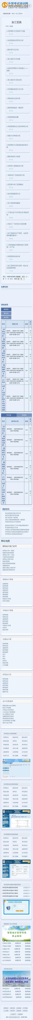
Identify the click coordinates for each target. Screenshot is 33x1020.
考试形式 (25, 741)
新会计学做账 (7, 708)
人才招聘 (5, 1011)
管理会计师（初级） (9, 551)
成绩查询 (5, 590)
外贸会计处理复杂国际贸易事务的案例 (17, 530)
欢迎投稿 (18, 1008)
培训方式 (6, 756)
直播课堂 (5, 584)
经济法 (5, 628)
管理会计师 (6, 955)
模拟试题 (5, 690)
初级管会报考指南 (8, 553)
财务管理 (5, 630)
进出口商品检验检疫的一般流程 (15, 520)
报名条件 (25, 737)
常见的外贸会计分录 (11, 527)
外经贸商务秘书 (7, 997)
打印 (7, 26)
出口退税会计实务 (8, 714)
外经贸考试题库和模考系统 (12, 885)
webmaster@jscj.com (14, 1017)
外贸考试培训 (8, 969)
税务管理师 (6, 561)
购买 (30, 332)
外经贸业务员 (6, 991)
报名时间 (15, 737)
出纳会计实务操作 (8, 710)
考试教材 (6, 748)
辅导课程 (5, 592)
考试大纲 (15, 748)
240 (26, 430)
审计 (4, 656)
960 (26, 493)
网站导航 (12, 1008)
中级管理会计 (6, 957)
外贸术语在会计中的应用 (13, 522)
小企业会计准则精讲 (9, 712)
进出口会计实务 (7, 723)
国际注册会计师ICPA (9, 568)
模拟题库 (5, 594)
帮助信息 (12, 1011)
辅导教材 (5, 597)
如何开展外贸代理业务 (12, 515)
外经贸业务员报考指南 (11, 784)
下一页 (7, 279)
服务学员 (5, 692)
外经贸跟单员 (6, 994)
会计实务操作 (8, 701)
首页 (13, 13)
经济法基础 (6, 601)
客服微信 (20, 1014)
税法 (4, 659)
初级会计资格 (8, 579)
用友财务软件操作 (8, 718)
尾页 (11, 279)
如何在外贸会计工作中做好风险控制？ (17, 525)
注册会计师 (7, 639)
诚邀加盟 (18, 1011)
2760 (26, 398)
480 (26, 478)
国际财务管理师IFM (9, 570)
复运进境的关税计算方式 (13, 513)
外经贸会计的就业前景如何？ (14, 534)
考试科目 (25, 745)
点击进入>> (27, 888)
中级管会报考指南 (8, 557)
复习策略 (15, 756)
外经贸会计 (6, 952)
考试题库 (25, 756)
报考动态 (5, 588)
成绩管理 (25, 748)
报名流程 (6, 741)
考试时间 (15, 745)
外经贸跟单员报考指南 (11, 834)
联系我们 (25, 1011)
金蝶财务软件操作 (8, 716)
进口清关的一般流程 (11, 517)
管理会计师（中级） (9, 555)
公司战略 (5, 665)
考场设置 (6, 745)
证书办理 (25, 752)
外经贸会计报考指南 (10, 733)
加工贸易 (19, 13)
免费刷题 (28, 943)
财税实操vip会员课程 (9, 706)
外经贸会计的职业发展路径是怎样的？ (17, 532)
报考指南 (5, 586)
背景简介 (6, 737)
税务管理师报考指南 (9, 563)
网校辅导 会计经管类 (10, 924)
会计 (4, 654)
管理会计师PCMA (8, 559)
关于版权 (25, 1008)
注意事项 (15, 752)
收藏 (11, 26)
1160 (26, 381)
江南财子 (13, 1014)
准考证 (15, 741)
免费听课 (18, 943)
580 (26, 333)
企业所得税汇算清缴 (9, 721)
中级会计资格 (8, 610)
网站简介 (5, 1008)
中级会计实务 (7, 625)
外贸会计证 (7, 674)
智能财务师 (6, 566)
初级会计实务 (7, 599)
